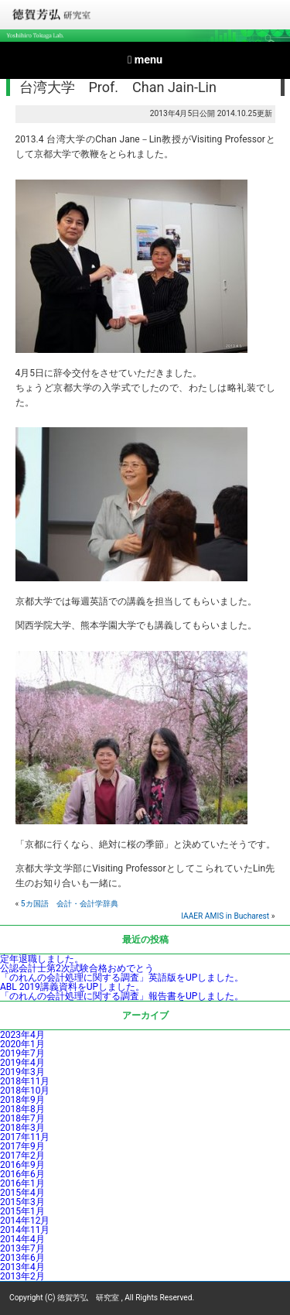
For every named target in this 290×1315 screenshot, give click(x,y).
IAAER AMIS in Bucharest (225, 916)
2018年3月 (22, 1127)
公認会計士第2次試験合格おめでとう (77, 968)
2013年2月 (22, 1276)
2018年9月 (22, 1099)
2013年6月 (22, 1257)
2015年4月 (22, 1192)
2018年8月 (22, 1109)
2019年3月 (22, 1072)
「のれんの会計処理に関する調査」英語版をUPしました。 (122, 977)
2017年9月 (22, 1146)
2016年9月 (22, 1164)
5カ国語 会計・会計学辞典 (69, 903)
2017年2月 (22, 1155)
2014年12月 (24, 1220)
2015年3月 (22, 1202)
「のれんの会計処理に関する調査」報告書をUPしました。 (122, 996)
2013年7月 (22, 1248)
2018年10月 (24, 1090)
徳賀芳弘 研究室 (88, 1297)
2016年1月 (22, 1183)
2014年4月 (22, 1239)
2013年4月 (22, 1267)
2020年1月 (22, 1044)
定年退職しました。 (42, 959)
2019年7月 (22, 1053)
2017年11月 (24, 1137)
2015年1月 (22, 1211)
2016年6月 (22, 1174)
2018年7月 (22, 1118)
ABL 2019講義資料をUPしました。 (72, 986)
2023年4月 (22, 1034)
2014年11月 (24, 1229)
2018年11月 (24, 1081)
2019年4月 (22, 1062)
